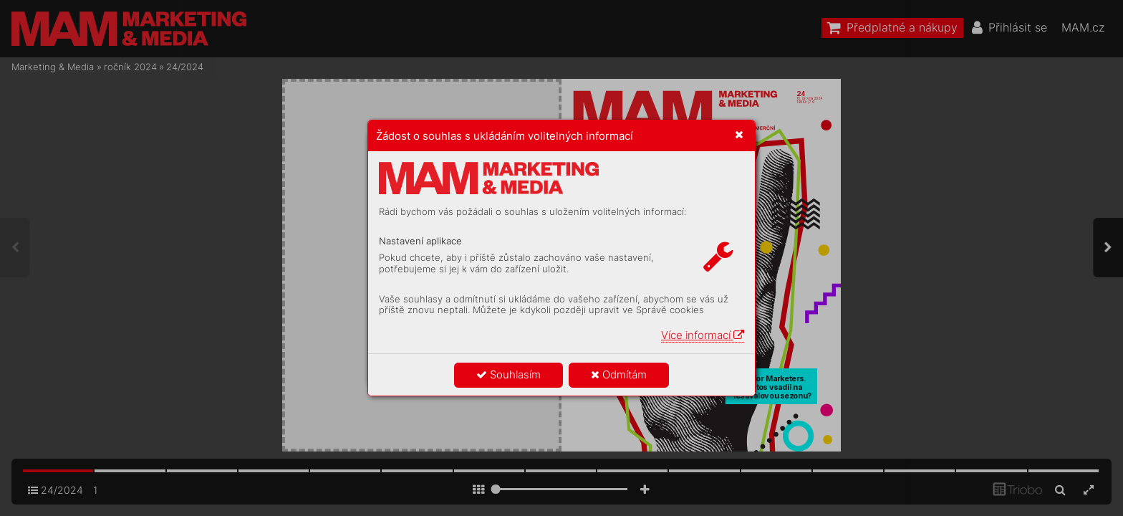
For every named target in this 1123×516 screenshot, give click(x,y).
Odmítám (619, 374)
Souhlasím (508, 374)
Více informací (702, 335)
